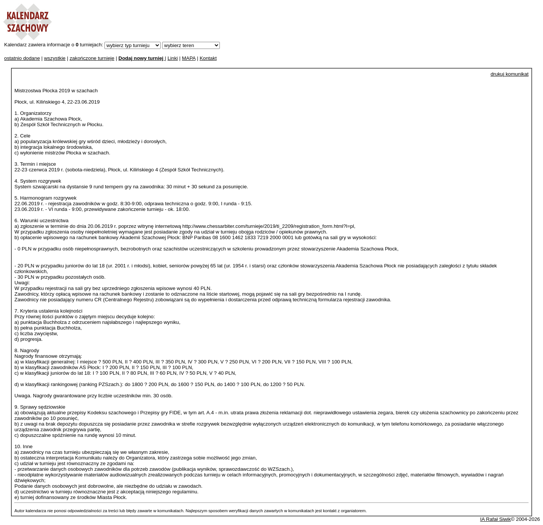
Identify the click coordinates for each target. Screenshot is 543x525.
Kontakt (207, 58)
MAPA (188, 58)
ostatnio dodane (22, 58)
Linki (172, 58)
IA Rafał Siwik (495, 519)
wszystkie (55, 58)
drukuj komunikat (510, 74)
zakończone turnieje (92, 58)
